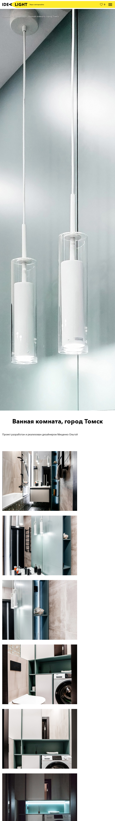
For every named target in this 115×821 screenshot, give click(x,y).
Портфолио (19, 16)
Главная (6, 16)
